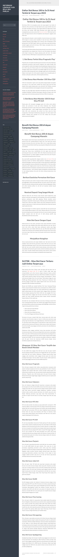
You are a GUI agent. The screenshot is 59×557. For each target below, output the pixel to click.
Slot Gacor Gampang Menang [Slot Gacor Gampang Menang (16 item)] (8, 164)
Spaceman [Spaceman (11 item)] (5, 176)
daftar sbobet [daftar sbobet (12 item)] (5, 130)
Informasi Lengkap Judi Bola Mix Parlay (9, 8)
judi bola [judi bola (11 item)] (11, 136)
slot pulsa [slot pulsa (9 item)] (9, 170)
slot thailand (5, 71)
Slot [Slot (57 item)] (10, 149)
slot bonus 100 (49, 159)
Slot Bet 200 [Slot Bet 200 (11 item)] (5, 155)
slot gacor (4, 67)
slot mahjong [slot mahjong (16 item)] (13, 168)
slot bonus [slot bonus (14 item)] (5, 157)
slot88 (4, 76)
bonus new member (44, 32)
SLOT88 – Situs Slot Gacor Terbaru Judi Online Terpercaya (38, 262)
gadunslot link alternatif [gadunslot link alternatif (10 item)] (7, 134)
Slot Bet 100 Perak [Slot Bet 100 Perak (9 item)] (12, 153)
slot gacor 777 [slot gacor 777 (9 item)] (10, 162)
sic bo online (5, 55)
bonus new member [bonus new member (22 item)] (6, 127)
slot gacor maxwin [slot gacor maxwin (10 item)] (6, 168)
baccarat (4, 36)
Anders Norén (50, 553)
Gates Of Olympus (6, 41)
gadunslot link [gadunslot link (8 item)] (5, 132)
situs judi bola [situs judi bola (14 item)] (5, 147)
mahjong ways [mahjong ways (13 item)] (5, 142)
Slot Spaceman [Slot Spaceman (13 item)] (10, 172)
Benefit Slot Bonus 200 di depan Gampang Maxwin (37, 126)
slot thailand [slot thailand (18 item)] (11, 174)
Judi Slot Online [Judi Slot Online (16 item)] (10, 138)
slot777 (4, 74)
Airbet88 (4, 34)
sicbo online (5, 57)
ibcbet (4, 43)
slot (3, 62)
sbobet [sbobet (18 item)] (4, 144)
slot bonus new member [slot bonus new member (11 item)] (7, 159)
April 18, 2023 (25, 130)
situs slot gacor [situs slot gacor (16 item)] (5, 149)
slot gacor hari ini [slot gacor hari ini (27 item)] (6, 166)
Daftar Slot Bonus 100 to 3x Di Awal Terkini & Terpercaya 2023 (37, 11)
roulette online (5, 50)
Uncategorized (5, 83)
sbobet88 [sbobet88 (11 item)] (8, 144)
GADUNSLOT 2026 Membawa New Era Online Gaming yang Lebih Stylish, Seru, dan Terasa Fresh (9, 93)
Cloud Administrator (35, 15)
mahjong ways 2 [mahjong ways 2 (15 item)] (12, 142)
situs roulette (5, 60)
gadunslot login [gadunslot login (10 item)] (5, 136)
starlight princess (6, 78)
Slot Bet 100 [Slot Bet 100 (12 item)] (5, 153)
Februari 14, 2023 (26, 266)
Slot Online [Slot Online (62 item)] (5, 170)
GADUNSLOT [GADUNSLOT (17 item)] (11, 130)
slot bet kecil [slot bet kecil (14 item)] (11, 155)
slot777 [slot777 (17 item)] (4, 151)
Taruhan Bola (5, 81)
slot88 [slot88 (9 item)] (13, 149)
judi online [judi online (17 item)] (5, 138)
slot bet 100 (5, 64)
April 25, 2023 (25, 15)
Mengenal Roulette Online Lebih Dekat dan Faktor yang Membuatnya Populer (9, 98)
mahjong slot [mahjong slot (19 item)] (11, 140)
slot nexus (5, 69)
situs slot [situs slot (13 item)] (10, 147)
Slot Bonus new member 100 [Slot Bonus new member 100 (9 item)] (8, 161)
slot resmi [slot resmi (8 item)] (5, 172)
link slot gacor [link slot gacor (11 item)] (5, 140)
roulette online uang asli (7, 53)
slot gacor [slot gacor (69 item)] (5, 162)
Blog (3, 38)
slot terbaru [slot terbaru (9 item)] (5, 174)
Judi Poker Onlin (6, 48)
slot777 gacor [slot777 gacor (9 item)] (9, 151)
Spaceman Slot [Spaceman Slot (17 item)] (10, 176)
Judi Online (5, 46)
